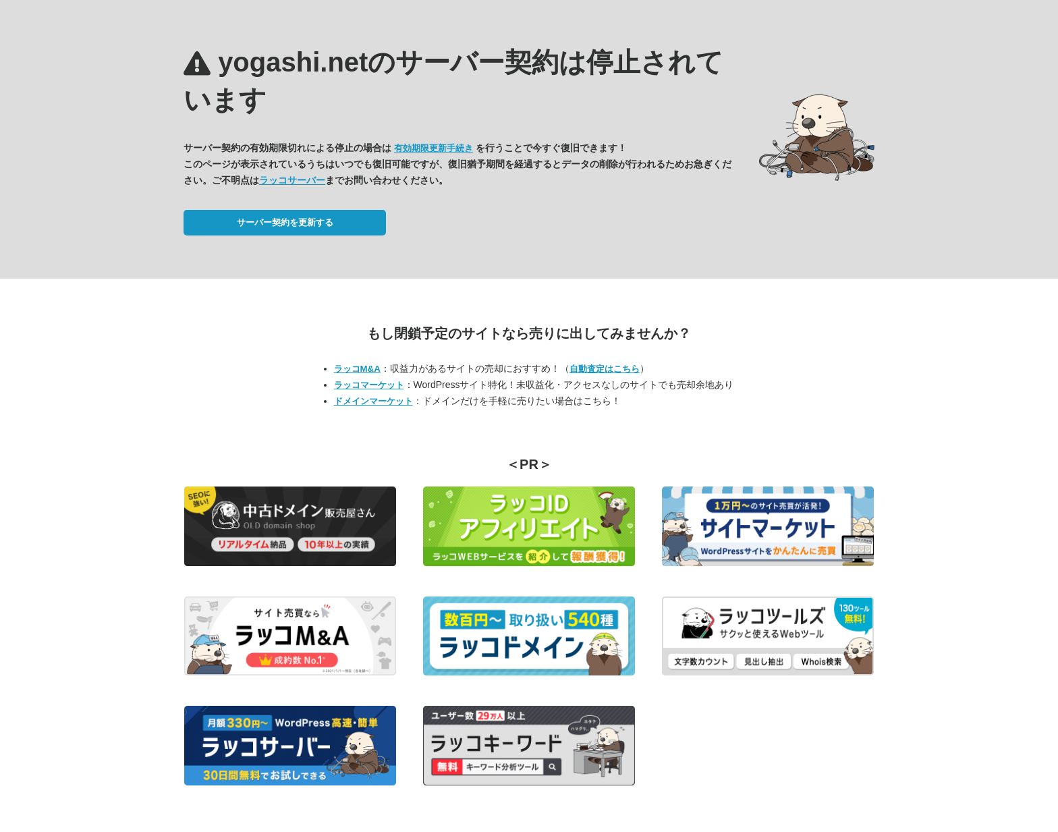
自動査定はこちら (604, 369)
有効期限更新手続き (433, 148)
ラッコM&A (357, 369)
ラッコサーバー (292, 180)
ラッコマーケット (369, 385)
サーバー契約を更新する (285, 222)
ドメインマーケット (373, 401)
